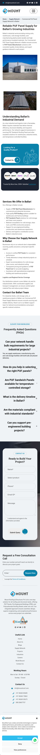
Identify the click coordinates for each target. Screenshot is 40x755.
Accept (20, 738)
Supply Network (14, 19)
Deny (20, 744)
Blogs (20, 645)
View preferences (20, 750)
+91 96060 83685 (20, 693)
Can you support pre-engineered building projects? (19, 426)
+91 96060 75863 (20, 696)
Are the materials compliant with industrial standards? (19, 411)
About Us (20, 642)
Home (5, 19)
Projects (20, 651)
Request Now (30, 573)
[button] (37, 718)
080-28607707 (19, 703)
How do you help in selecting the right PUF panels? (19, 369)
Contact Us (20, 664)
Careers (19, 657)
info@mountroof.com (11, 3)
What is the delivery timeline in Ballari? (19, 398)
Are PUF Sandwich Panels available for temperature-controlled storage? (19, 383)
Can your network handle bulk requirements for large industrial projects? (19, 345)
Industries (20, 654)
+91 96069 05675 (20, 699)
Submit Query (19, 531)
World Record (20, 661)
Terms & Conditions (18, 579)
